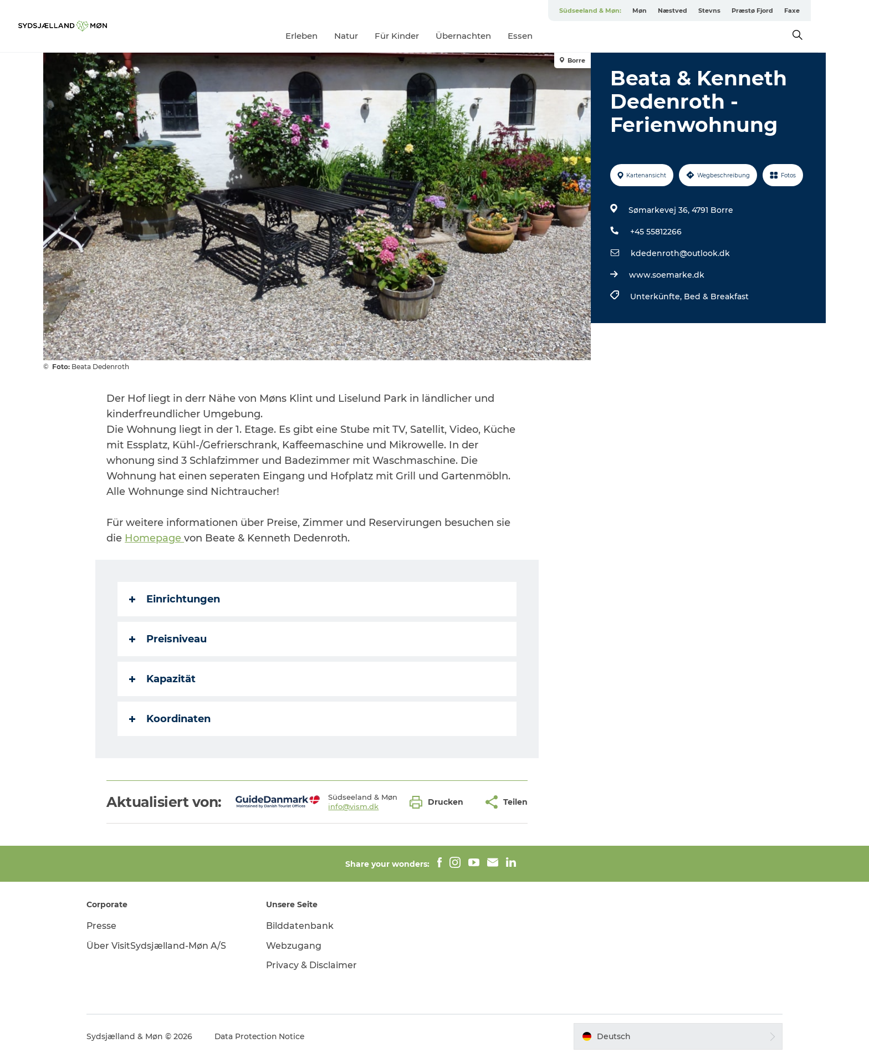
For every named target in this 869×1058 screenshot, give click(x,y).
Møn (665, 10)
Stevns (735, 10)
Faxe (817, 10)
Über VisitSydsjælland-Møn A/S (161, 946)
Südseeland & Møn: (616, 10)
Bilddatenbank (302, 926)
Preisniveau (168, 639)
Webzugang (296, 946)
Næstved (698, 10)
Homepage (155, 538)
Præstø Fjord (778, 10)
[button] (439, 802)
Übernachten (489, 35)
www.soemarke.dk (666, 275)
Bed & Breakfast (716, 296)
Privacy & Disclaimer (314, 965)
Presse (106, 926)
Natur (372, 35)
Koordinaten (170, 719)
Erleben (327, 35)
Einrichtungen (175, 599)
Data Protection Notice (265, 1036)
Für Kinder (422, 35)
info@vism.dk (354, 806)
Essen (545, 35)
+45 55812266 (656, 232)
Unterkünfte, (657, 296)
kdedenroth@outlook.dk (680, 253)
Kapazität (163, 679)
